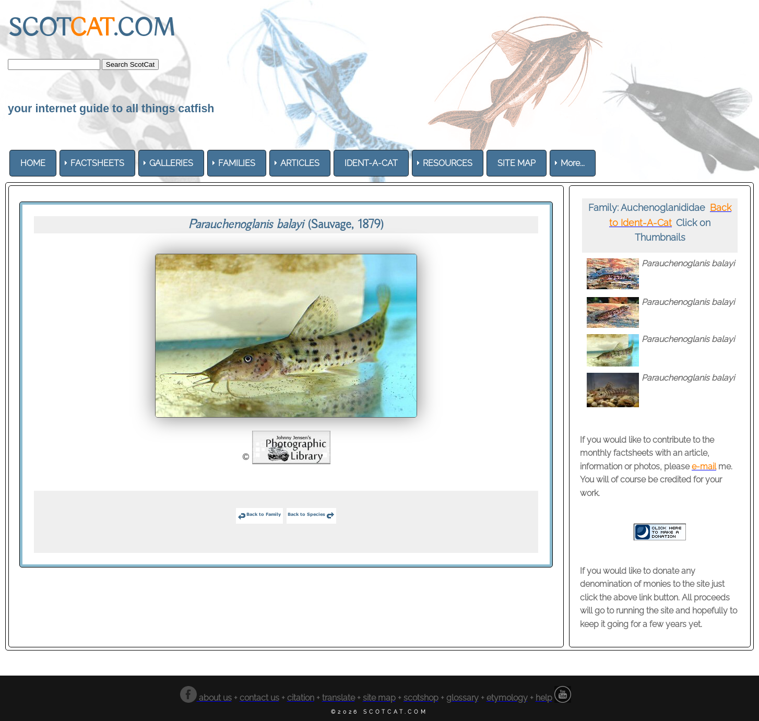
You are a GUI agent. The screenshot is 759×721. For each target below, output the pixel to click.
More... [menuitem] (573, 163)
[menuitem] (32, 163)
